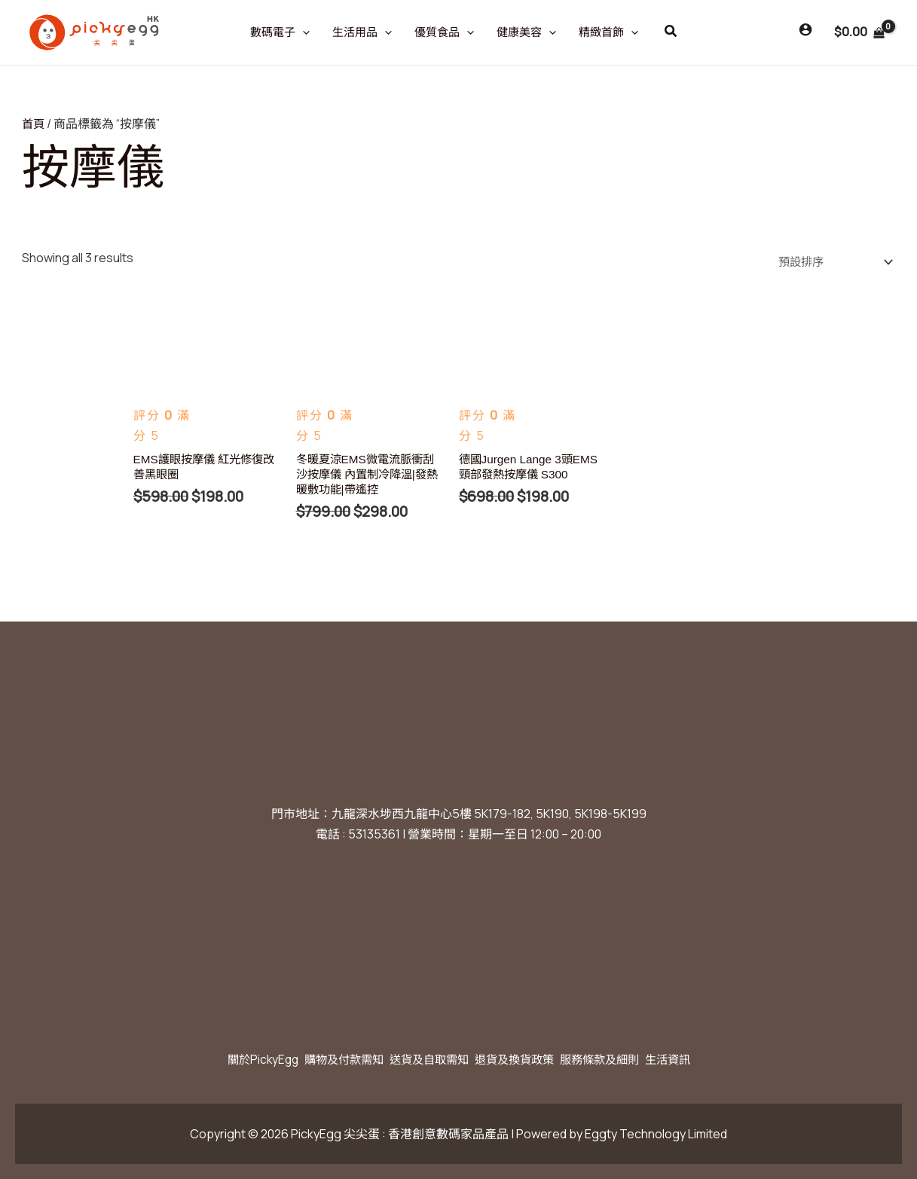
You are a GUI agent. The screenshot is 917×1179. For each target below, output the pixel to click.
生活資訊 (695, 1059)
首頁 (34, 123)
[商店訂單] (829, 262)
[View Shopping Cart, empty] (859, 32)
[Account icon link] (805, 29)
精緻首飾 (608, 32)
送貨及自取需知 (423, 1059)
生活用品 (362, 32)
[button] (671, 31)
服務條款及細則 (616, 1059)
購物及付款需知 (327, 1059)
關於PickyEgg (235, 1059)
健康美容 (526, 32)
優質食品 (444, 32)
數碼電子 (280, 32)
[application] (302, 32)
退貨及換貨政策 (520, 1059)
